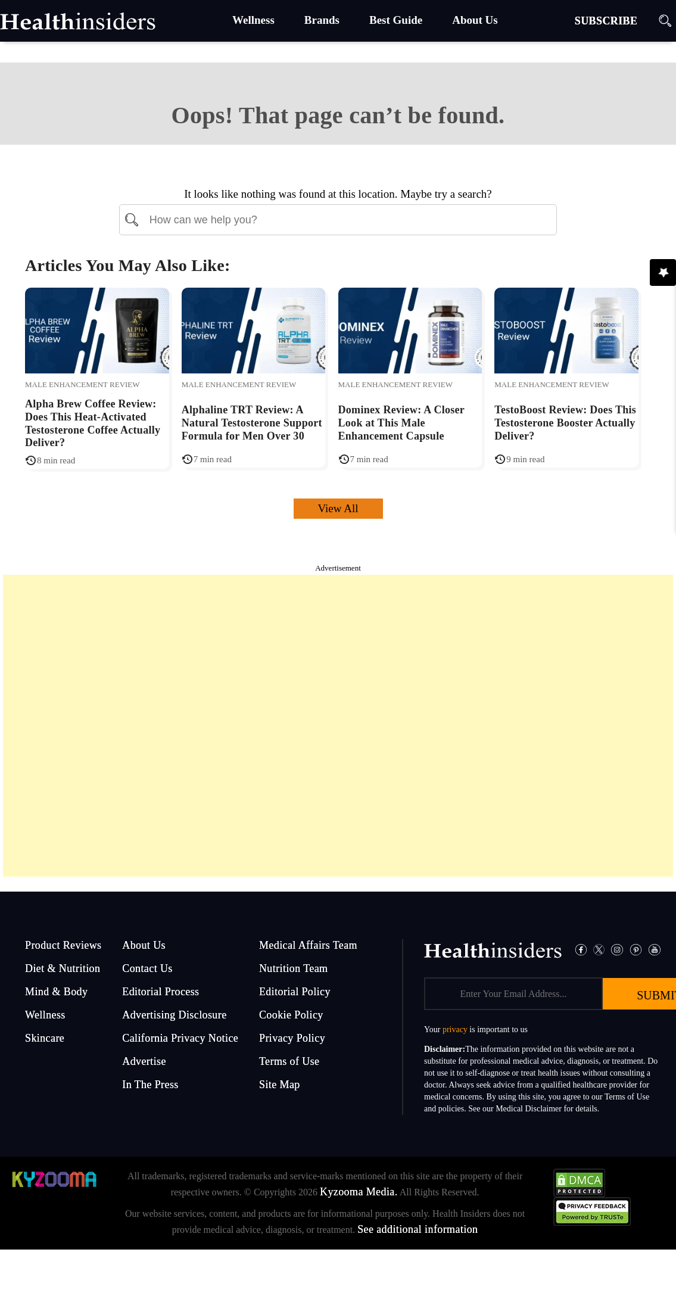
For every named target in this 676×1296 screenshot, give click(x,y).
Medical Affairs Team (308, 945)
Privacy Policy (292, 1038)
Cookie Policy (291, 1015)
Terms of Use (289, 1061)
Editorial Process (160, 992)
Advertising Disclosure (174, 1015)
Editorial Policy (295, 992)
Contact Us (147, 968)
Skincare (44, 1038)
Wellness (45, 1015)
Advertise (144, 1061)
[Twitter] (599, 948)
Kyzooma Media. (359, 1192)
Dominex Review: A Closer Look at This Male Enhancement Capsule (401, 422)
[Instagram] (617, 948)
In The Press (150, 1085)
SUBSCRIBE (606, 21)
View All (338, 508)
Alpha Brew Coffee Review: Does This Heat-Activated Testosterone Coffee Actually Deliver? (92, 423)
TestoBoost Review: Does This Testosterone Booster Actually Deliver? (565, 422)
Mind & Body (56, 992)
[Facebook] (581, 948)
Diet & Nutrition (62, 968)
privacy (455, 1029)
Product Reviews (63, 945)
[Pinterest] (636, 948)
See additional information (417, 1229)
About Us (144, 945)
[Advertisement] (338, 726)
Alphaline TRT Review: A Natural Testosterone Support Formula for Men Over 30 (252, 422)
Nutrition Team (293, 968)
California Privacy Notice (180, 1038)
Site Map (279, 1085)
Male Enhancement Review (82, 384)
